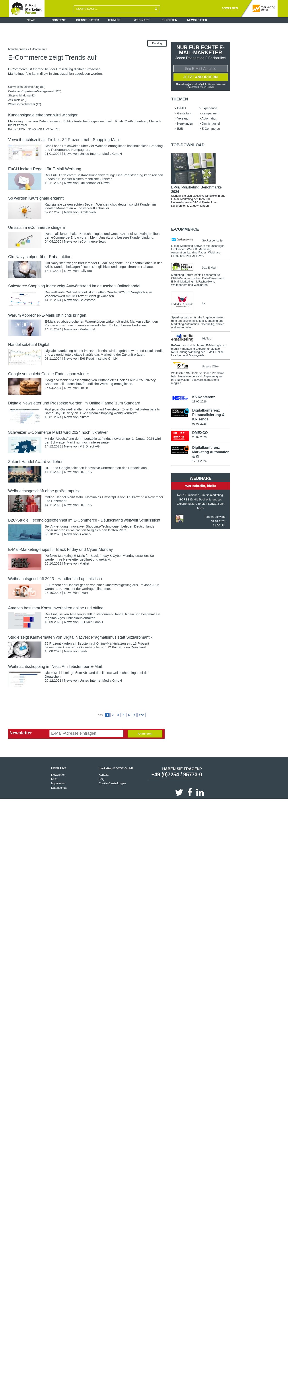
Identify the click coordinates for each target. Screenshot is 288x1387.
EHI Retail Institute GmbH (99, 358)
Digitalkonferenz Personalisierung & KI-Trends (208, 415)
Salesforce (87, 300)
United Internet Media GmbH (101, 153)
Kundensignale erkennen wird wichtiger (43, 115)
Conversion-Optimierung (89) (26, 86)
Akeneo (85, 534)
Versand (183, 119)
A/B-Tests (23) (17, 100)
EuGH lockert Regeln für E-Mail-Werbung (44, 169)
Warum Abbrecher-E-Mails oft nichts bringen (47, 315)
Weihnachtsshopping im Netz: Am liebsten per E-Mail (55, 666)
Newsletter (197, 20)
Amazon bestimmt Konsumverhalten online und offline (55, 608)
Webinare (142, 20)
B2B (180, 129)
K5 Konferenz (203, 397)
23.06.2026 (199, 402)
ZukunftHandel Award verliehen (36, 461)
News (31, 20)
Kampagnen (210, 114)
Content (59, 20)
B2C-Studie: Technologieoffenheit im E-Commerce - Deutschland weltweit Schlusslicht (84, 520)
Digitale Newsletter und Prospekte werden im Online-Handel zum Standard (74, 403)
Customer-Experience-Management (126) (34, 91)
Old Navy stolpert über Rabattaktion (39, 257)
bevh (83, 651)
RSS (54, 779)
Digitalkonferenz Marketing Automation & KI (210, 452)
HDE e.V (86, 472)
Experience (209, 108)
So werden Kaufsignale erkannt (36, 198)
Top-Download (188, 145)
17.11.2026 (199, 461)
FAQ (101, 779)
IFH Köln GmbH (91, 622)
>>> (141, 714)
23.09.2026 (199, 437)
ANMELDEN (230, 8)
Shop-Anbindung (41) (22, 95)
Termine (114, 20)
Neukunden (185, 124)
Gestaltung (184, 114)
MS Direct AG (90, 446)
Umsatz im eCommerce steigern (36, 227)
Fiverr (84, 592)
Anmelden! (145, 733)
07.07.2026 (199, 424)
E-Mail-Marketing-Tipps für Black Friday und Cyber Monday (60, 549)
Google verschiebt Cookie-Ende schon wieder (48, 374)
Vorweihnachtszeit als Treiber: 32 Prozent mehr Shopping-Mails (64, 139)
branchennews (17, 49)
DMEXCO (200, 433)
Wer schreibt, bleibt (200, 486)
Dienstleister (87, 20)
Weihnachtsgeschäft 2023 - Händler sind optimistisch (55, 579)
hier (212, 87)
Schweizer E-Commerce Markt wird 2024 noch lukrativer (58, 432)
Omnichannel (211, 124)
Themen (179, 99)
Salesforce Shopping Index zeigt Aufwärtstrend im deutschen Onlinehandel (74, 286)
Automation (209, 119)
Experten (169, 20)
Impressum (58, 783)
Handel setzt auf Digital (28, 344)
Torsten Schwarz (215, 517)
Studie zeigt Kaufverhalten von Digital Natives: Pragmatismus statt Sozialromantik (80, 637)
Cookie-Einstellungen (112, 783)
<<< (100, 714)
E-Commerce (211, 129)
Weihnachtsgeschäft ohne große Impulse (44, 491)
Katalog (157, 43)
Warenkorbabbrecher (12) (24, 104)
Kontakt (103, 774)
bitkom (84, 417)
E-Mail (181, 108)
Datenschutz (59, 787)
